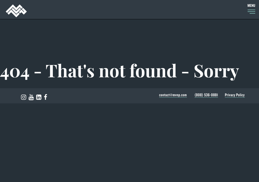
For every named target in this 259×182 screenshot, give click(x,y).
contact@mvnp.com (173, 95)
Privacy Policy (235, 95)
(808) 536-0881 (206, 95)
